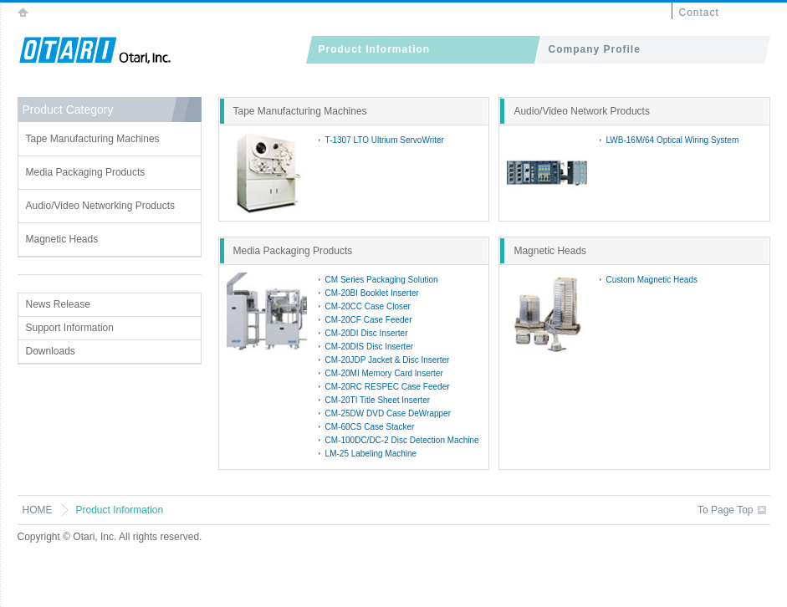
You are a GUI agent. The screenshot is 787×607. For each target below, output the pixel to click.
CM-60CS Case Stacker (370, 426)
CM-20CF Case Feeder (368, 319)
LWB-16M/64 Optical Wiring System (672, 140)
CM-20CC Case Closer (368, 306)
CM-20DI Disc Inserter (366, 333)
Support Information (70, 328)
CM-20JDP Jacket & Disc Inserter (387, 360)
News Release (58, 304)
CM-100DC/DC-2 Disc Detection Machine (402, 440)
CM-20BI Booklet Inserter (372, 293)
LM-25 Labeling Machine (371, 453)
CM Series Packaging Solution (381, 279)
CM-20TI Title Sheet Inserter (378, 400)
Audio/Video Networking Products (101, 206)
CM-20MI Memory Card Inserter (384, 373)
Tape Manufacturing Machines (93, 139)
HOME (38, 510)
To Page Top (726, 510)
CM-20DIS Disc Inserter (369, 346)
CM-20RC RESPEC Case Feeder (387, 386)
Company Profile (595, 49)
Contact (699, 12)
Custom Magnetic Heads (652, 279)
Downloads (50, 351)
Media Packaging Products (86, 172)
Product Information (375, 49)
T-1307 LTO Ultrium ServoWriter (384, 140)
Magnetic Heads (62, 239)
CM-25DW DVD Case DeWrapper (388, 413)
